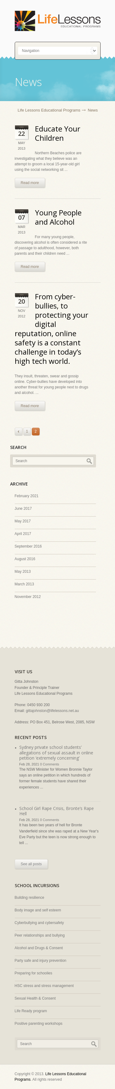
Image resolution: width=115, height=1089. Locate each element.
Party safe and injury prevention (41, 960)
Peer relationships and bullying (40, 935)
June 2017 (23, 508)
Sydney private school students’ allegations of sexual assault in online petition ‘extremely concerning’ (56, 752)
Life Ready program (31, 1011)
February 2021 (27, 496)
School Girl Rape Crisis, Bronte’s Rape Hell (56, 811)
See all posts (31, 864)
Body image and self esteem (38, 910)
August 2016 (25, 559)
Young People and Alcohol (58, 217)
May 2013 (23, 571)
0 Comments (49, 764)
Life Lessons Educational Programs (49, 110)
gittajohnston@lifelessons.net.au (52, 711)
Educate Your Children (57, 133)
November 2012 (28, 597)
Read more (30, 183)
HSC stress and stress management (44, 986)
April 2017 (23, 534)
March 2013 (24, 584)
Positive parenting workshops (39, 1023)
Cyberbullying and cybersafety (39, 923)
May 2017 (23, 521)
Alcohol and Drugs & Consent (39, 948)
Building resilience (29, 897)
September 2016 (28, 546)
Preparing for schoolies (33, 973)
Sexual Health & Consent (35, 998)
